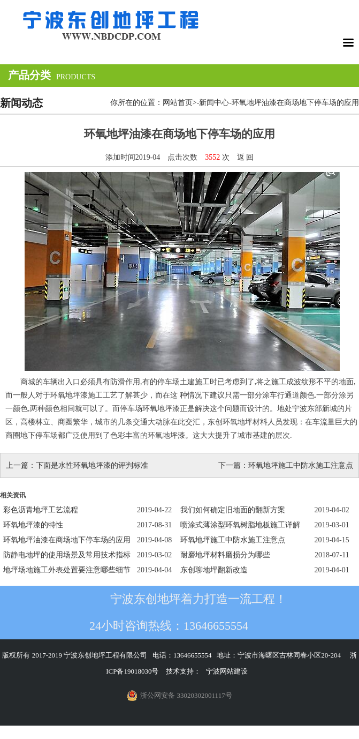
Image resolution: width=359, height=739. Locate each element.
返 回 (245, 157)
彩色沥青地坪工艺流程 (40, 510)
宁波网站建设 (227, 671)
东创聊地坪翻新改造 (214, 570)
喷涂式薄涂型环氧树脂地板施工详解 (240, 525)
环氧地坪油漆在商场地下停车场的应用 (67, 540)
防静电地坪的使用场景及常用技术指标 (67, 555)
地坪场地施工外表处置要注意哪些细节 (67, 570)
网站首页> (180, 103)
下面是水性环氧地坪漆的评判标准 (92, 465)
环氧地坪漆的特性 (33, 525)
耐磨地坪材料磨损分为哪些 (225, 555)
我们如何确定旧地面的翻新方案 (232, 510)
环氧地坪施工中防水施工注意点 (300, 465)
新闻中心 (214, 103)
